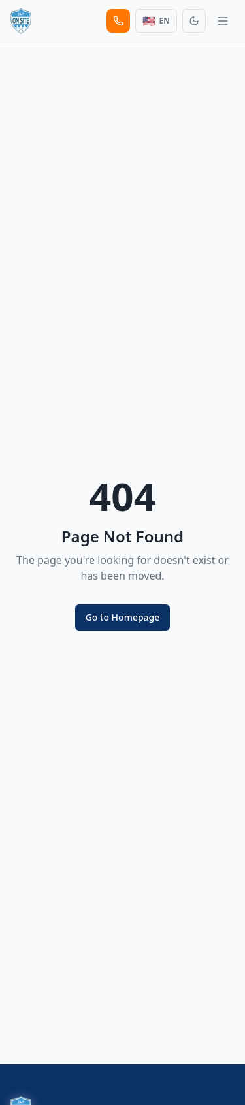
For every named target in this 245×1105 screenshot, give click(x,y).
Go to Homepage (123, 617)
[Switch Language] (156, 21)
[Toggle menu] (223, 21)
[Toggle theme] (194, 21)
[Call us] (118, 21)
